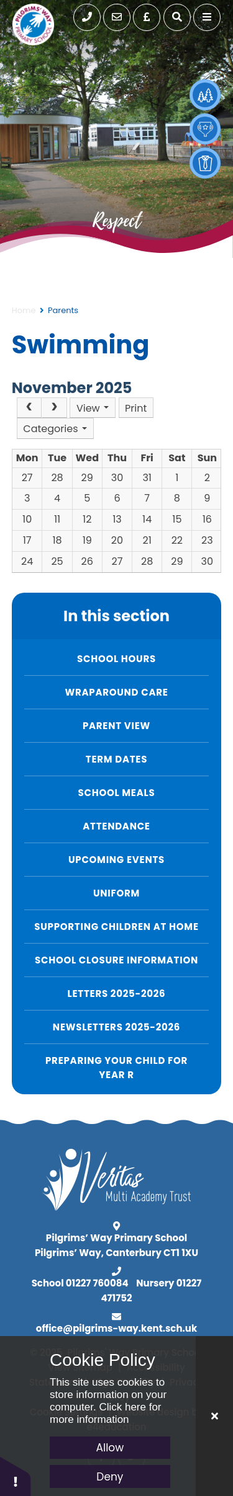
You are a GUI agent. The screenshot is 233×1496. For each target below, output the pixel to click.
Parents (63, 310)
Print (136, 408)
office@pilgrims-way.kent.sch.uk (116, 1328)
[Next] (54, 407)
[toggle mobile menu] (207, 17)
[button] (15, 1476)
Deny (109, 1476)
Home (24, 310)
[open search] (177, 17)
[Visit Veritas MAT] (116, 1207)
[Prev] (29, 407)
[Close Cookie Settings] (214, 1416)
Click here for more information (106, 1413)
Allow (110, 1447)
